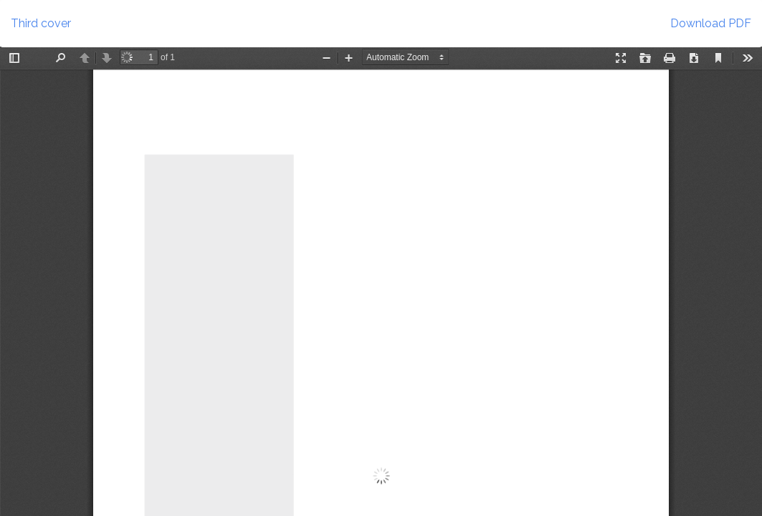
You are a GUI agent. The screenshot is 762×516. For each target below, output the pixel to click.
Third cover (41, 23)
